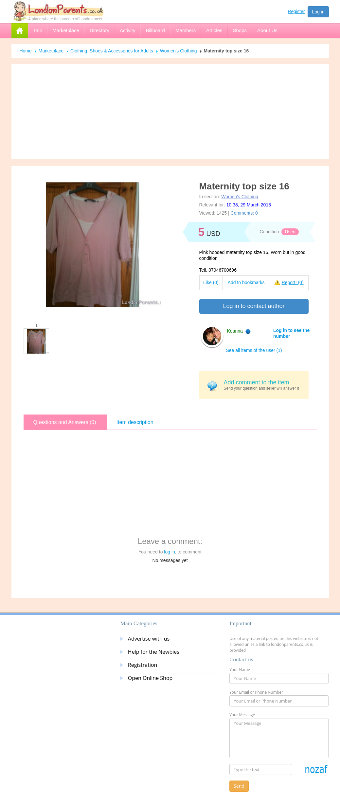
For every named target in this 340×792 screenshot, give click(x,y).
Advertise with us (149, 639)
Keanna (235, 331)
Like (211, 282)
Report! (293, 282)
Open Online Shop (150, 678)
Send (239, 786)
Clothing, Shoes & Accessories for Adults (111, 50)
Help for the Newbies (153, 652)
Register (296, 11)
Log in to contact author (253, 306)
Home (26, 50)
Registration (142, 665)
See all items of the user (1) (254, 350)
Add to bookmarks (246, 282)
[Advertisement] (170, 112)
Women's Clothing (178, 50)
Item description (134, 422)
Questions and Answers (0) (64, 422)
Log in (318, 11)
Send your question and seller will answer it (264, 385)
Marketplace (51, 50)
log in (169, 551)
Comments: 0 (244, 213)
